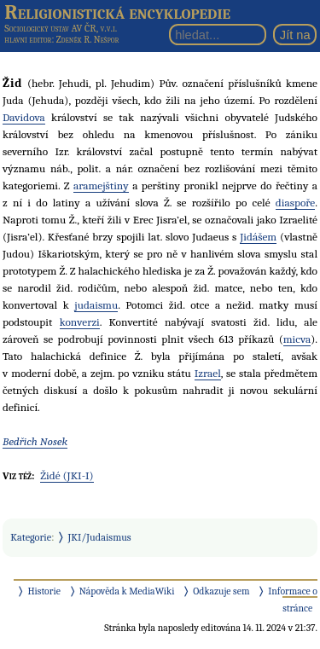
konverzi (80, 322)
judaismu (96, 304)
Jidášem (258, 236)
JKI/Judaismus (99, 537)
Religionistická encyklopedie (117, 12)
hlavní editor (27, 39)
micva (297, 339)
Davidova (24, 117)
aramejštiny (101, 185)
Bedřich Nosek (35, 441)
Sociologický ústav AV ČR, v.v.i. (60, 28)
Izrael (208, 373)
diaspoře (295, 202)
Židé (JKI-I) (66, 475)
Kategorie (30, 537)
